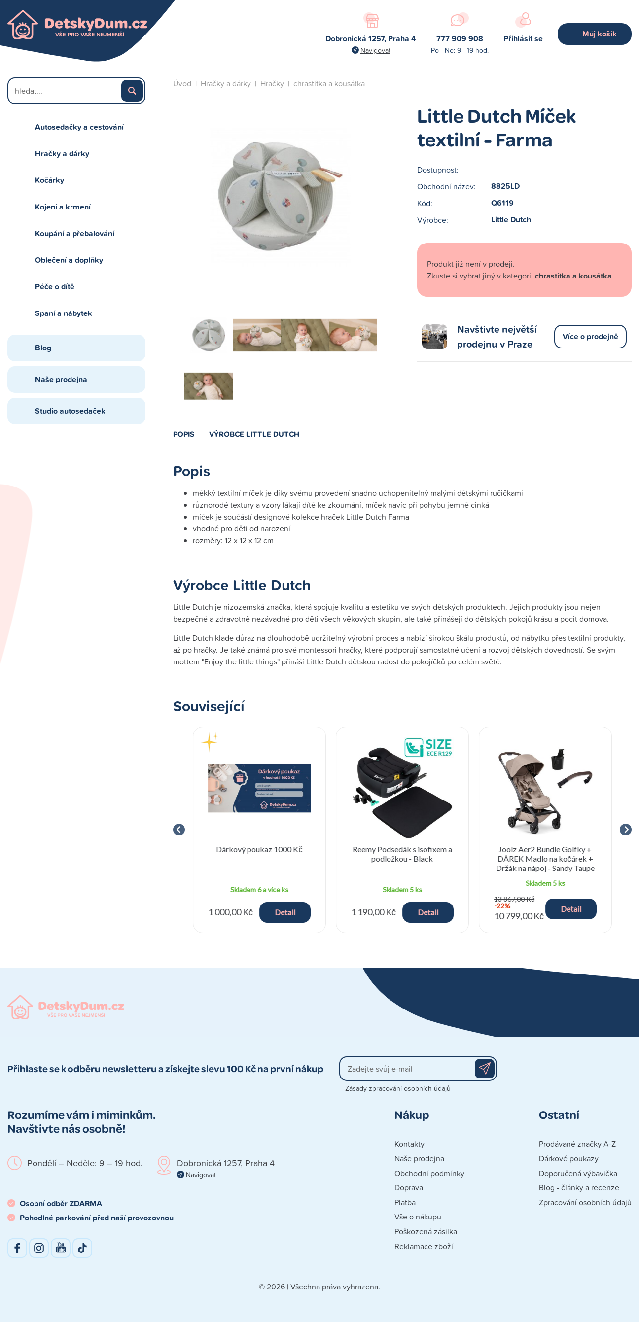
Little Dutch (511, 219)
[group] (259, 830)
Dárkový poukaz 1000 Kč (259, 849)
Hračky (272, 83)
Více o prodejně (590, 336)
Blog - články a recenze (579, 1187)
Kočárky (49, 180)
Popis (183, 433)
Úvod (182, 83)
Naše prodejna (61, 379)
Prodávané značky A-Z (577, 1143)
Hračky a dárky (62, 153)
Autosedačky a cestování (79, 127)
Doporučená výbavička (578, 1173)
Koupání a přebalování (74, 233)
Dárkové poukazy (569, 1158)
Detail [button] (285, 912)
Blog (43, 347)
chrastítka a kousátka (329, 83)
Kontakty (409, 1143)
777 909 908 (459, 38)
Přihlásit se (523, 38)
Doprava (408, 1187)
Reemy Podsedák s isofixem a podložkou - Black (402, 853)
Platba (405, 1202)
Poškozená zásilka (425, 1231)
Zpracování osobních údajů (585, 1202)
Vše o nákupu (417, 1216)
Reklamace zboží (423, 1246)
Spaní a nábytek (63, 313)
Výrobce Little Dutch (254, 433)
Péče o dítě (54, 286)
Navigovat (375, 50)
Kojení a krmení (63, 206)
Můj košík (599, 33)
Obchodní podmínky (429, 1173)
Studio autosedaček (70, 411)
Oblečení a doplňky (69, 260)
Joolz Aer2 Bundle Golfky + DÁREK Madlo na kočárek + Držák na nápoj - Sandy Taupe (545, 858)
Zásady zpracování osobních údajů (398, 1088)
